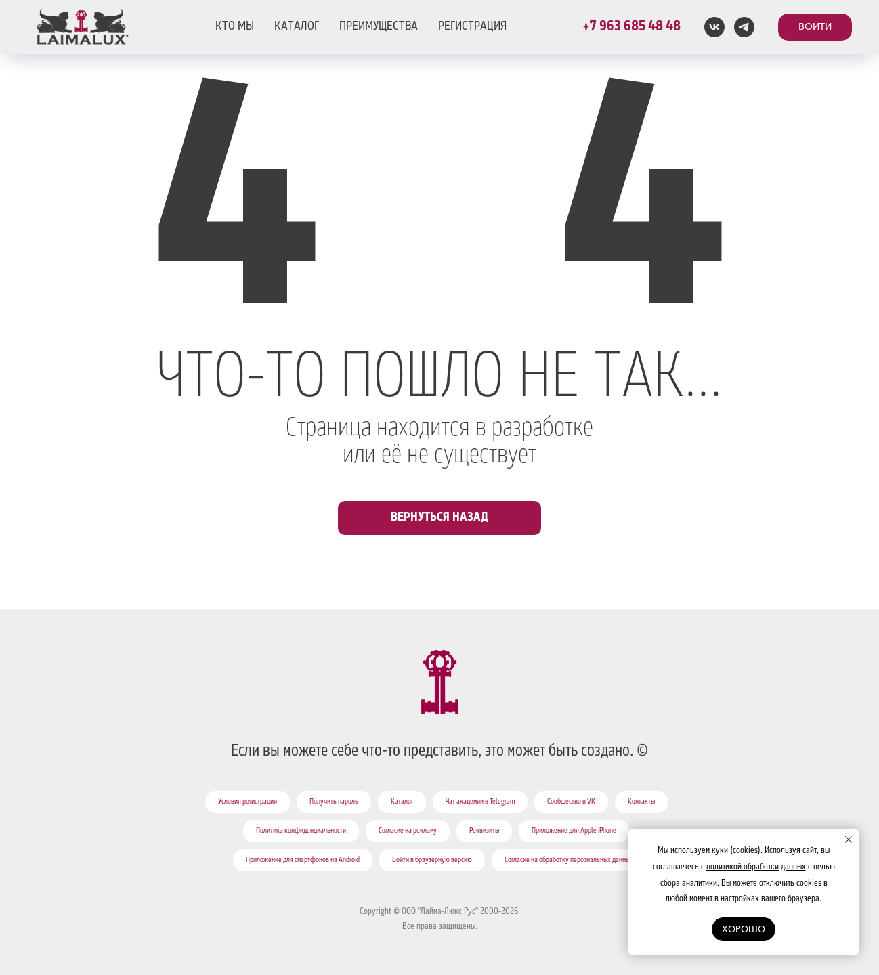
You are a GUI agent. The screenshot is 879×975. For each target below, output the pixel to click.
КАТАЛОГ (296, 27)
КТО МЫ (234, 27)
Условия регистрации (247, 802)
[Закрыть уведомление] (848, 839)
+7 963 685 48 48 (631, 27)
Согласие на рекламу (408, 831)
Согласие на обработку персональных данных (569, 861)
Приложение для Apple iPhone (574, 831)
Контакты (641, 802)
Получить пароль (333, 802)
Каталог (402, 802)
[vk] (714, 27)
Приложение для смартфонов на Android (303, 861)
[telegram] (744, 27)
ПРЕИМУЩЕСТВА (378, 27)
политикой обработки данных (756, 867)
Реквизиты (484, 831)
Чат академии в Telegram (480, 802)
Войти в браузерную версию (432, 861)
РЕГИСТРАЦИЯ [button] (472, 27)
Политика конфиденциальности (301, 831)
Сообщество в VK (571, 802)
